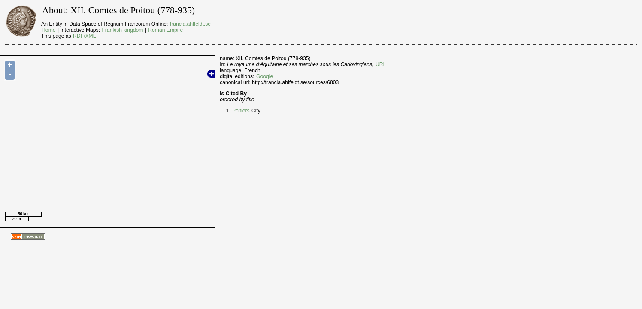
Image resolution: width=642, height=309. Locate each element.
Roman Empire (165, 30)
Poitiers (241, 111)
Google (264, 76)
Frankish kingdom (122, 30)
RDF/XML (84, 36)
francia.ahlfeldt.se (190, 24)
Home (48, 30)
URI (380, 64)
